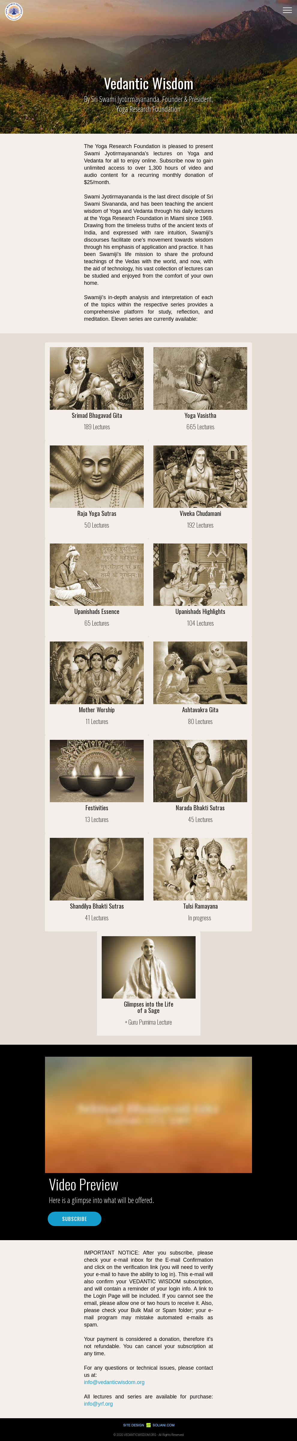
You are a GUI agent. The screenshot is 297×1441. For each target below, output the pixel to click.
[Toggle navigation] (287, 10)
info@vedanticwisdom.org (114, 1382)
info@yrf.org (98, 1404)
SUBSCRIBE (74, 1218)
